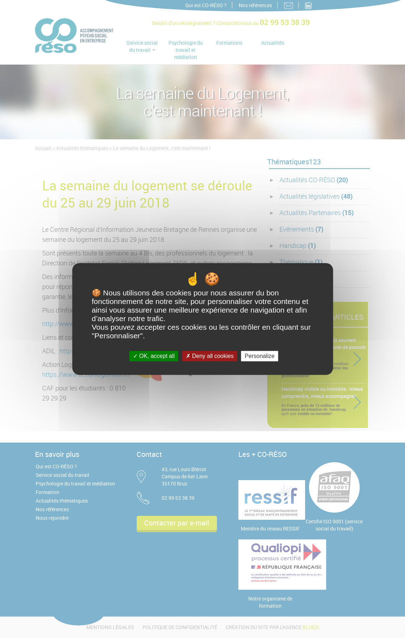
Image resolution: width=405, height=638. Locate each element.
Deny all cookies (210, 356)
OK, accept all (154, 356)
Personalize (260, 356)
